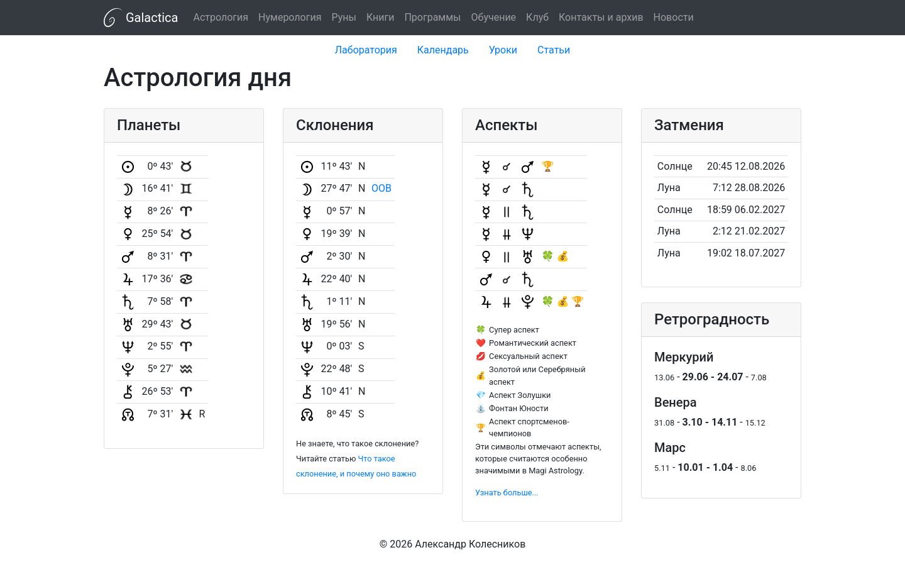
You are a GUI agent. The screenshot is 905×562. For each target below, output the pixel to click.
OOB (381, 188)
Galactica (141, 17)
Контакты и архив (601, 17)
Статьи (553, 50)
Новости (674, 17)
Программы (432, 17)
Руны (343, 17)
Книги (380, 17)
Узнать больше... (507, 492)
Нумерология (289, 17)
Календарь (443, 50)
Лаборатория (366, 50)
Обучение (494, 17)
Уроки (503, 50)
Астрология (220, 17)
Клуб (537, 17)
